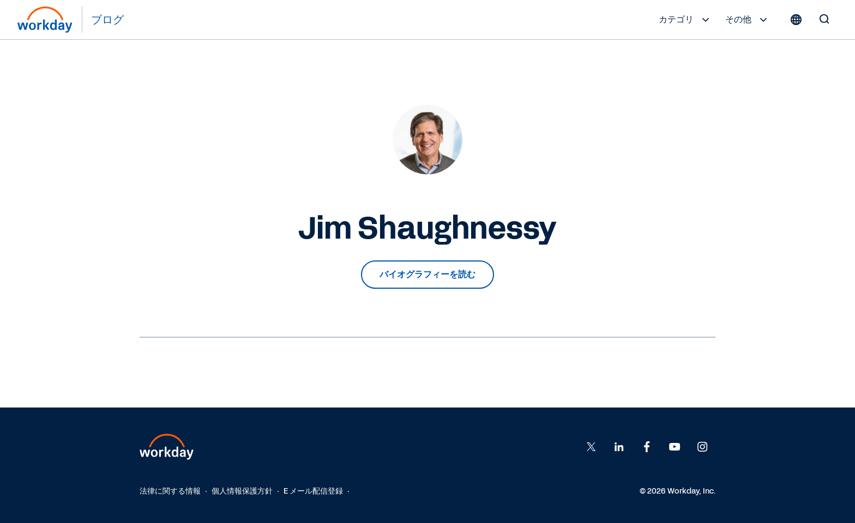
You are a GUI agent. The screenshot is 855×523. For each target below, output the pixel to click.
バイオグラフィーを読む (427, 274)
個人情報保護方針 (242, 491)
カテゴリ (685, 19)
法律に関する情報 (170, 491)
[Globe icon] (796, 20)
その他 (747, 19)
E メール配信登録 (313, 491)
